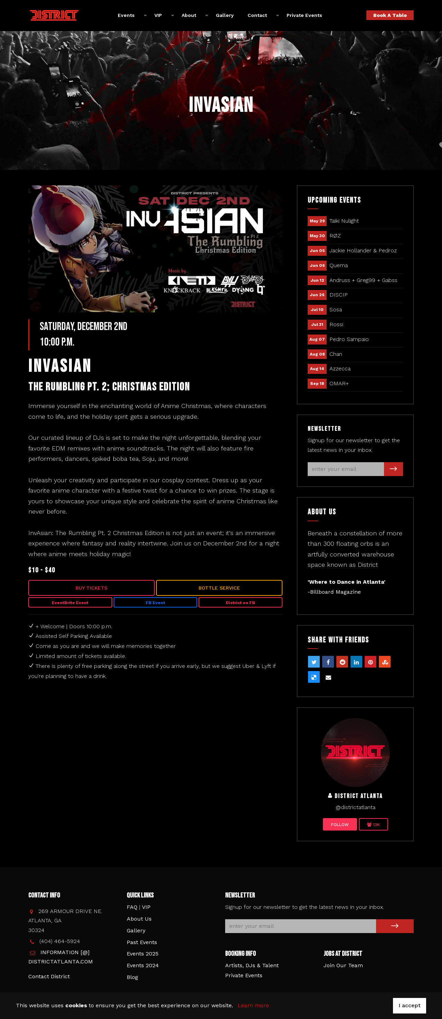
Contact (257, 15)
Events (126, 15)
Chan (335, 354)
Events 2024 (143, 965)
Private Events (304, 15)
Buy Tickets (91, 588)
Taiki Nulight (344, 220)
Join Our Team (343, 965)
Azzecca (339, 368)
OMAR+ (339, 383)
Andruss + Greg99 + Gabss (363, 280)
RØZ (335, 235)
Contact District (49, 976)
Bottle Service (219, 588)
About (189, 15)
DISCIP (338, 294)
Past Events (142, 942)
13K (373, 824)
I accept (409, 1005)
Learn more (253, 1005)
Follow (340, 824)
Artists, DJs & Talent (252, 965)
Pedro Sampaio (349, 339)
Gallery (225, 15)
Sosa (335, 309)
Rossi (336, 324)
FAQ (132, 907)
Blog (132, 977)
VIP (158, 15)
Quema (338, 265)
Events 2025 (142, 953)
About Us (139, 918)
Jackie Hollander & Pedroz (363, 250)
